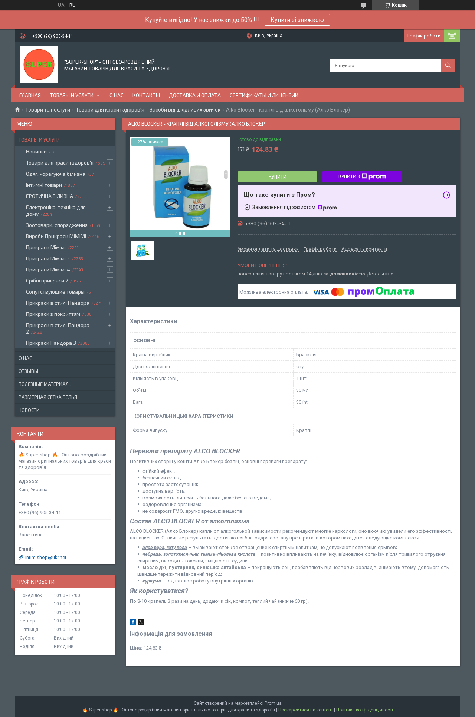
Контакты (146, 95)
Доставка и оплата (195, 95)
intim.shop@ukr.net (45, 557)
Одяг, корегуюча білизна (55, 174)
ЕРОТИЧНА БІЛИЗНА (49, 196)
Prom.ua (273, 703)
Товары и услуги (72, 95)
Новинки (36, 151)
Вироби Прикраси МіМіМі (56, 236)
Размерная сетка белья (48, 397)
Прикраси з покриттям (53, 314)
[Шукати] (448, 65)
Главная (30, 95)
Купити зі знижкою (297, 19)
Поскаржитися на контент (305, 710)
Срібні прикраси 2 (47, 280)
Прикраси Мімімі (46, 247)
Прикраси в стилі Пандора (57, 303)
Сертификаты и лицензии (264, 95)
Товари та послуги (47, 110)
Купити (277, 177)
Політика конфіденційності (364, 710)
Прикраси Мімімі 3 (48, 258)
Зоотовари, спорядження (57, 225)
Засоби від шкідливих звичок (185, 110)
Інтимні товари (44, 185)
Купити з (362, 176)
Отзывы (28, 371)
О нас (116, 95)
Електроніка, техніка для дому (56, 210)
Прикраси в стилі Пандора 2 (57, 328)
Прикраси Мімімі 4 (48, 269)
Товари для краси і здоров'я (110, 110)
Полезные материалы (46, 384)
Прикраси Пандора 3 (51, 343)
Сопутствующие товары (55, 291)
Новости (29, 410)
